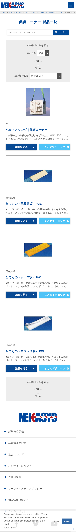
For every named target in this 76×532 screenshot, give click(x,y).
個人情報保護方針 (18, 499)
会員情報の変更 (17, 443)
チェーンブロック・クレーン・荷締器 (40, 12)
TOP (4, 12)
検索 (62, 32)
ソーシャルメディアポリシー (25, 488)
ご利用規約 (14, 477)
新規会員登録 (16, 431)
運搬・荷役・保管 (15, 12)
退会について (16, 454)
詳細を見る (21, 146)
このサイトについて (20, 465)
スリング (60, 12)
